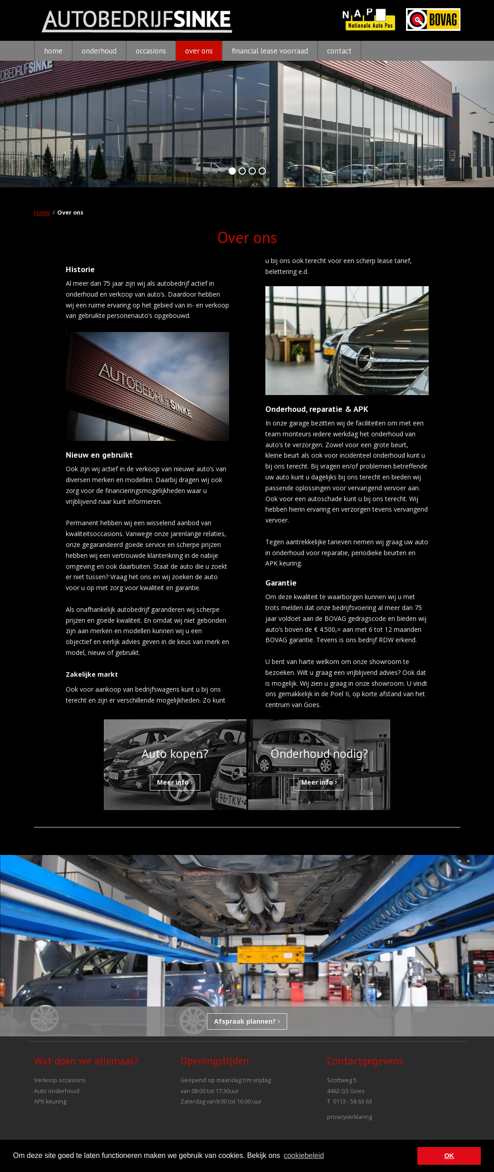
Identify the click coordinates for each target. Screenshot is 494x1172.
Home (42, 212)
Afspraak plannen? (247, 1021)
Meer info (175, 782)
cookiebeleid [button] (304, 1155)
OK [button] (449, 1155)
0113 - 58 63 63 (352, 1101)
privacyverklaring (349, 1117)
